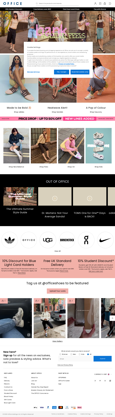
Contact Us (8, 387)
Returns (7, 384)
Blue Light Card (9, 403)
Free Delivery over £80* (42, 9)
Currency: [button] (103, 374)
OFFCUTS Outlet (64, 381)
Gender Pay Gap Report (39, 387)
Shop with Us (63, 373)
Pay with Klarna (100, 9)
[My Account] (94, 3)
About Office (36, 373)
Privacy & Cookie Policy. (66, 64)
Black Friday (8, 396)
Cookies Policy (72, 414)
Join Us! (34, 381)
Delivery (7, 381)
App (59, 384)
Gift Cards (8, 400)
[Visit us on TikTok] (110, 380)
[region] (58, 60)
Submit (102, 359)
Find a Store (8, 390)
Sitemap (109, 414)
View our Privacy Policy (65, 365)
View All (57, 251)
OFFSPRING (62, 378)
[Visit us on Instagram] (105, 380)
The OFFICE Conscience (39, 393)
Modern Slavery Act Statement (42, 390)
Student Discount (10, 393)
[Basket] (103, 3)
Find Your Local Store (71, 9)
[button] (112, 318)
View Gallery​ (57, 341)
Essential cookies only (80, 72)
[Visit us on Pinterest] (100, 380)
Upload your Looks (58, 291)
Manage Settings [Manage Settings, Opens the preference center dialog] (33, 72)
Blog (33, 384)
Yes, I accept (61, 72)
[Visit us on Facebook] (95, 380)
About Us (34, 378)
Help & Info (8, 373)
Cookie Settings (85, 414)
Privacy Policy (98, 414)
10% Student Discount (13, 9)
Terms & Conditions (57, 414)
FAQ (5, 378)
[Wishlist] (99, 3)
